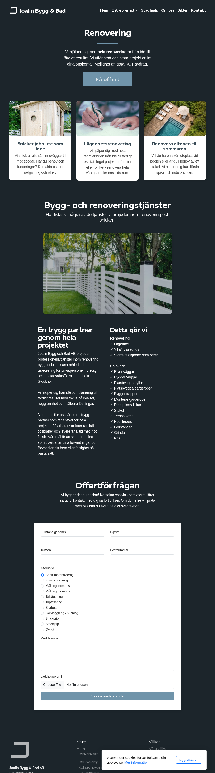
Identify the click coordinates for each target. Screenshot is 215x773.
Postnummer (119, 550)
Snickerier (53, 618)
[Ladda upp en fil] (108, 685)
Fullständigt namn (53, 532)
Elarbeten (52, 607)
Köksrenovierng (57, 580)
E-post (114, 532)
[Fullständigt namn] (73, 540)
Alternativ (47, 568)
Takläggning (54, 596)
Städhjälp (52, 624)
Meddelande (49, 638)
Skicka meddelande (107, 696)
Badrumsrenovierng (60, 575)
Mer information (90, 762)
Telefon (46, 550)
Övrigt (50, 629)
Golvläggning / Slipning (62, 613)
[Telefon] (73, 558)
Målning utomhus (58, 591)
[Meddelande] (108, 657)
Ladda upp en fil (52, 676)
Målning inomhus (58, 586)
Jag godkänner (142, 760)
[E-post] (142, 540)
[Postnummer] (142, 558)
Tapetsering (54, 602)
